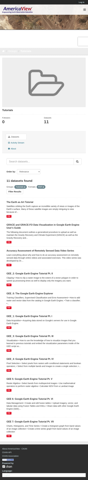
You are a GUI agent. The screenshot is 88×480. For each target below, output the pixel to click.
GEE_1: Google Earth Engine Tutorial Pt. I (29, 316)
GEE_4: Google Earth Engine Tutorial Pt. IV (30, 359)
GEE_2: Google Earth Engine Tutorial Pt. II (30, 273)
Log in (81, 2)
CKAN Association (10, 456)
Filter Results (14, 191)
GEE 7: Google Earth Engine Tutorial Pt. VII (30, 421)
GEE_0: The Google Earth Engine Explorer (30, 293)
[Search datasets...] (40, 161)
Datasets (13, 137)
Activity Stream (16, 143)
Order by (11, 172)
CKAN (7, 466)
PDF (8, 216)
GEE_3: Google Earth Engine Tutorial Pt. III (30, 336)
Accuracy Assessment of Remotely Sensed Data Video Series (40, 250)
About (12, 149)
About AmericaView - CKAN (14, 449)
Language (7, 471)
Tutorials (25, 51)
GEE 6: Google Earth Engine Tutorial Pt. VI (30, 399)
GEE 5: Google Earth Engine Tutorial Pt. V (29, 379)
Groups (12, 51)
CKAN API (7, 452)
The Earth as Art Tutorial (20, 202)
